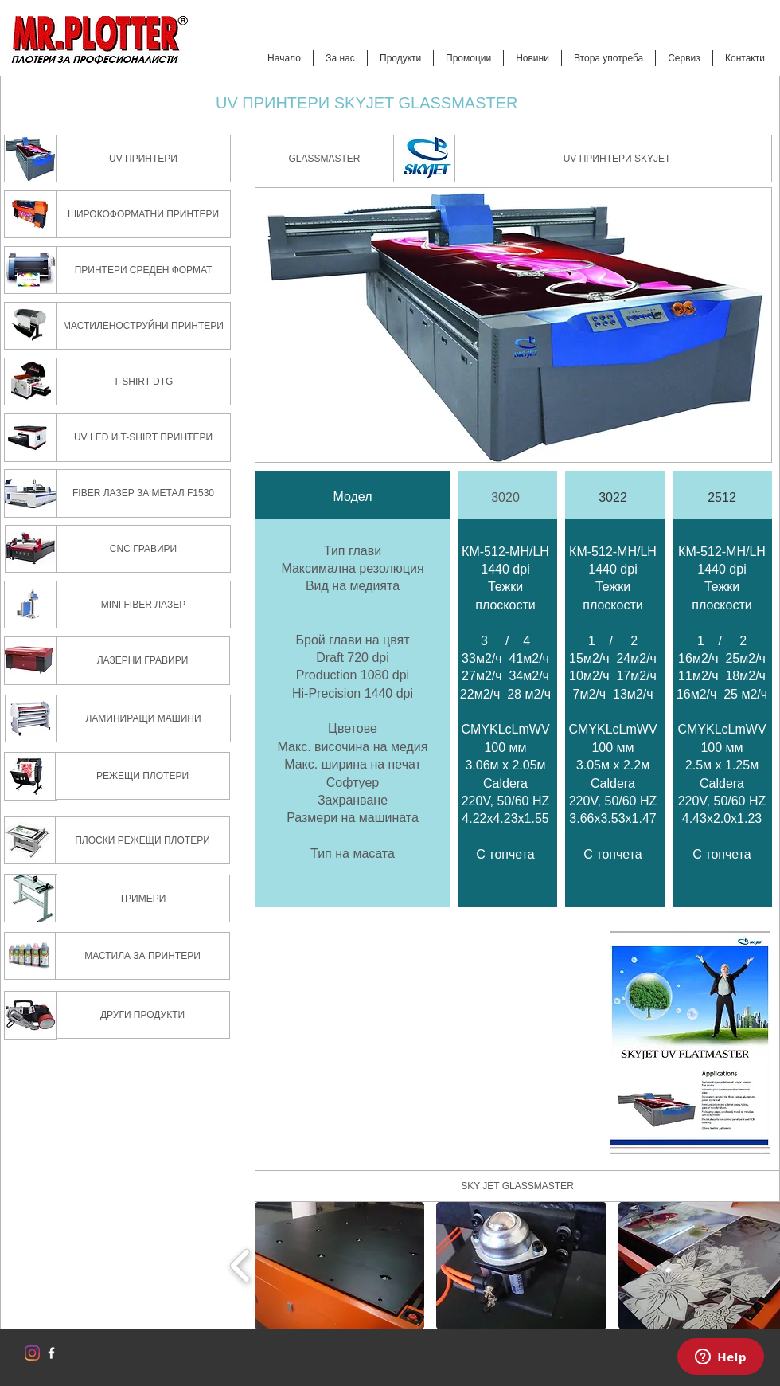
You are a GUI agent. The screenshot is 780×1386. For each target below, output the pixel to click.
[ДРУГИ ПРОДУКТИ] (142, 1015)
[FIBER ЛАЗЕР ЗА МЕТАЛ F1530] (143, 493)
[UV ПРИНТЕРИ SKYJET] (617, 158)
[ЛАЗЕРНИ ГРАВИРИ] (142, 660)
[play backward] (241, 1265)
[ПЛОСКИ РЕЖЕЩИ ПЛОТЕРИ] (142, 840)
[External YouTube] (426, 1042)
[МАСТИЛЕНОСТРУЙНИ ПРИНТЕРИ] (143, 326)
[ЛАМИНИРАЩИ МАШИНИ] (143, 718)
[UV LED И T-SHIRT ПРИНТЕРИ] (143, 437)
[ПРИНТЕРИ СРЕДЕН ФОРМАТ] (143, 270)
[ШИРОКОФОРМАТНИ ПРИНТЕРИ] (143, 214)
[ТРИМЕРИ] (142, 898)
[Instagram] (32, 1353)
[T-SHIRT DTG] (143, 381)
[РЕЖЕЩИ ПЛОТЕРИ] (142, 776)
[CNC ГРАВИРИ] (143, 549)
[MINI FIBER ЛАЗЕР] (143, 604)
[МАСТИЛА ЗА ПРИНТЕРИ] (142, 956)
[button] (324, 158)
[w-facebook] (51, 1353)
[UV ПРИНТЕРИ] (143, 158)
